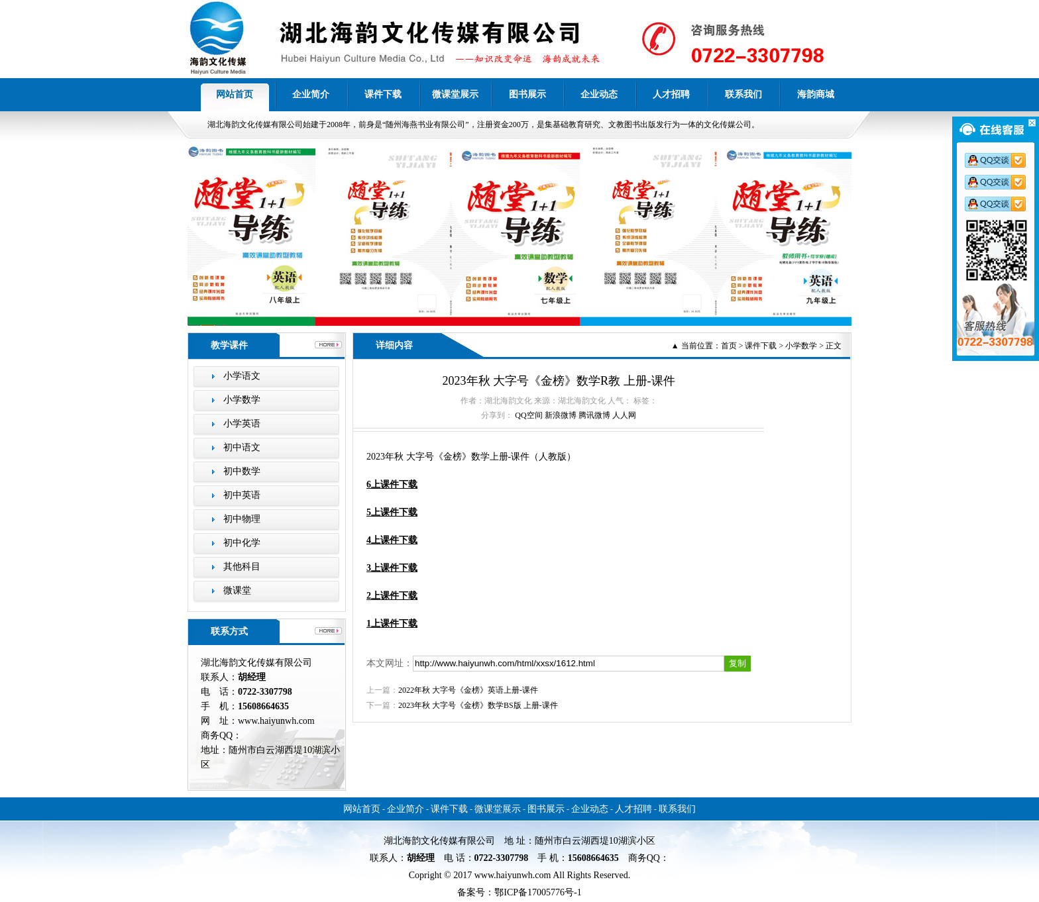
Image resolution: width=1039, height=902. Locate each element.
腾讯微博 (594, 415)
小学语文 (241, 376)
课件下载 (383, 94)
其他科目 (241, 567)
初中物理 (241, 519)
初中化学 (241, 543)
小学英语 (241, 423)
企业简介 (310, 94)
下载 (408, 623)
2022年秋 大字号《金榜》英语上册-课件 (468, 690)
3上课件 (391, 568)
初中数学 (241, 471)
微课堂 (237, 590)
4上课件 (391, 540)
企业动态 (599, 94)
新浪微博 (560, 415)
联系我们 (743, 94)
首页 (729, 345)
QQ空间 (528, 415)
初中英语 (241, 495)
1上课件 (382, 623)
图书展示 (527, 94)
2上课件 (391, 596)
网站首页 (234, 94)
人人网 (624, 415)
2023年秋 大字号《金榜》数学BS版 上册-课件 (478, 705)
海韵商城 (815, 94)
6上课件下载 (391, 484)
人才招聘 (671, 94)
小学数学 (241, 400)
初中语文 (241, 447)
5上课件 (391, 512)
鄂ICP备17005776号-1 (537, 892)
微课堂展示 (455, 94)
